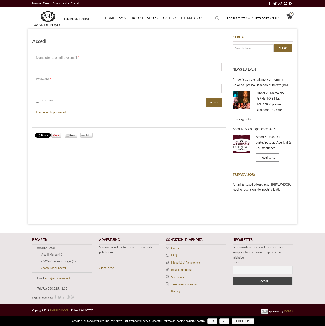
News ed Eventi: (246, 69)
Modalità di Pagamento (185, 262)
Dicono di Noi (60, 3)
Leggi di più (242, 321)
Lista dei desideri (266, 18)
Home (110, 18)
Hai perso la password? (51, 112)
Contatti (75, 3)
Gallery (169, 18)
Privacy (176, 291)
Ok (212, 321)
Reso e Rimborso (181, 269)
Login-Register (238, 18)
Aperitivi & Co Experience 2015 (254, 129)
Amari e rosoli (131, 18)
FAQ (174, 255)
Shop (153, 18)
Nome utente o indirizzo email (57, 57)
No (224, 321)
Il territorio (191, 18)
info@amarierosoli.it (57, 278)
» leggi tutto (244, 119)
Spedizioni (177, 277)
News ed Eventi (41, 3)
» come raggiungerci (53, 268)
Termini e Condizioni (184, 284)
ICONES (288, 311)
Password (43, 79)
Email (236, 262)
